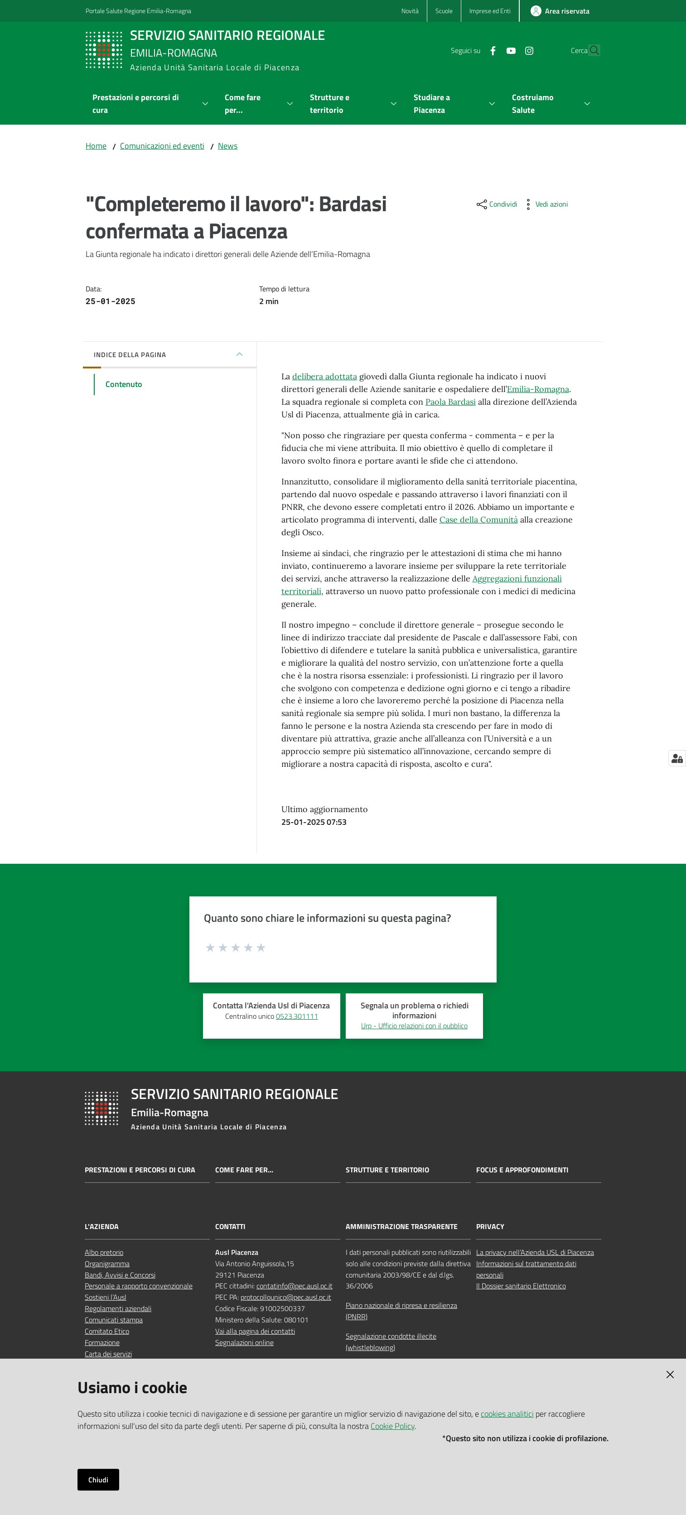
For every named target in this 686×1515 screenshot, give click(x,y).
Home (96, 146)
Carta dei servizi (108, 1353)
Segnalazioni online (244, 1342)
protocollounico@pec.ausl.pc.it (286, 1297)
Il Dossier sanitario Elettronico (521, 1285)
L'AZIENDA (102, 1226)
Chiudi (98, 1479)
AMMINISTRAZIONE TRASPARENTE (402, 1226)
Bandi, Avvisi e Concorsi (120, 1274)
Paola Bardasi (450, 402)
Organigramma (107, 1263)
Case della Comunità (479, 519)
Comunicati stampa (114, 1319)
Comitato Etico (107, 1331)
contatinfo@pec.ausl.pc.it (294, 1285)
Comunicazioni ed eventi (162, 146)
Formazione (102, 1342)
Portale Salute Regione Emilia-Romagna (138, 10)
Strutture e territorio (387, 1170)
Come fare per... (244, 1170)
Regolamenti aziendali (118, 1308)
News (227, 146)
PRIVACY (490, 1226)
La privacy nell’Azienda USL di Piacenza (535, 1252)
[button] (589, 50)
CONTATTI (230, 1226)
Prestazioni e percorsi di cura (140, 1170)
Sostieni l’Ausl (105, 1297)
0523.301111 (297, 1016)
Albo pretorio (104, 1252)
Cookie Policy (393, 1426)
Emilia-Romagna (538, 389)
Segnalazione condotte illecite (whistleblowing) (391, 1342)
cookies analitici (507, 1414)
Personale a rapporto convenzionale (139, 1285)
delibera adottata (324, 376)
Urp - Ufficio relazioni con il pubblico (414, 1025)
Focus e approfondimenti (522, 1170)
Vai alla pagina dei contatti (255, 1331)
